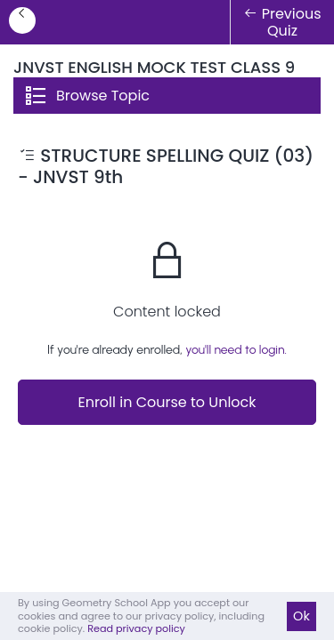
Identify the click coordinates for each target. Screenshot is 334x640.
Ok (301, 616)
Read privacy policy (136, 628)
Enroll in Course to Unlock (166, 402)
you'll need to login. (236, 349)
